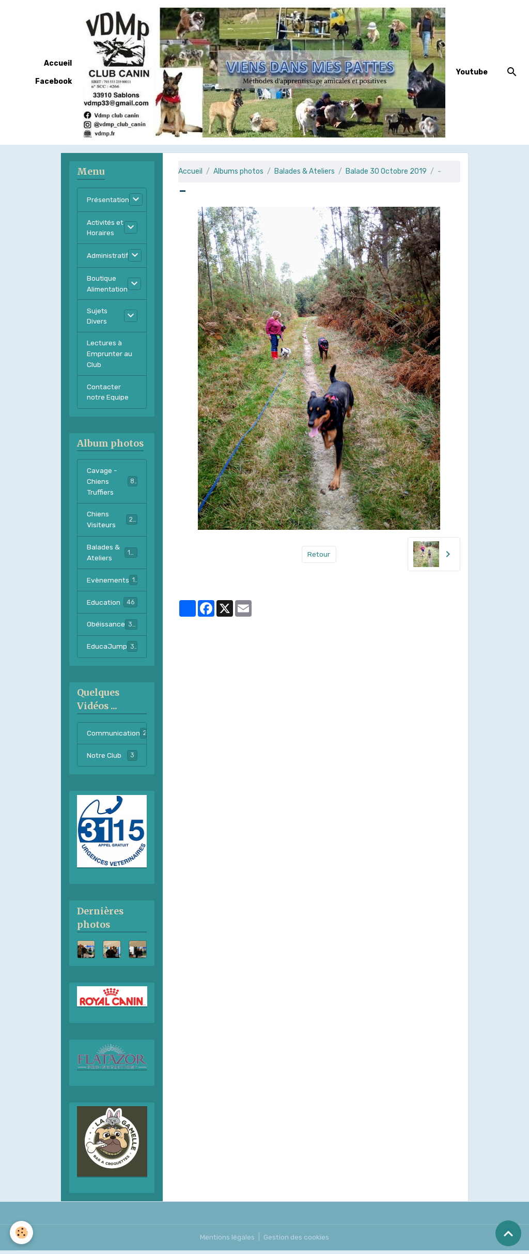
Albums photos (238, 171)
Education (112, 606)
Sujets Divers (97, 318)
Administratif (109, 256)
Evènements (115, 583)
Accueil (58, 63)
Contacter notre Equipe (108, 395)
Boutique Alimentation (109, 285)
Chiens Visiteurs (112, 523)
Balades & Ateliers (304, 171)
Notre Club (112, 759)
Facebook (53, 81)
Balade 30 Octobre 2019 (386, 171)
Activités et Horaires (105, 228)
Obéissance (112, 628)
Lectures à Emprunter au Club (110, 356)
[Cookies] (22, 1232)
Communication (117, 737)
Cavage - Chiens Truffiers (112, 484)
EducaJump (112, 650)
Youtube (472, 72)
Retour (319, 554)
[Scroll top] (508, 1233)
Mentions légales (227, 1240)
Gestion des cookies (296, 1240)
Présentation (109, 199)
